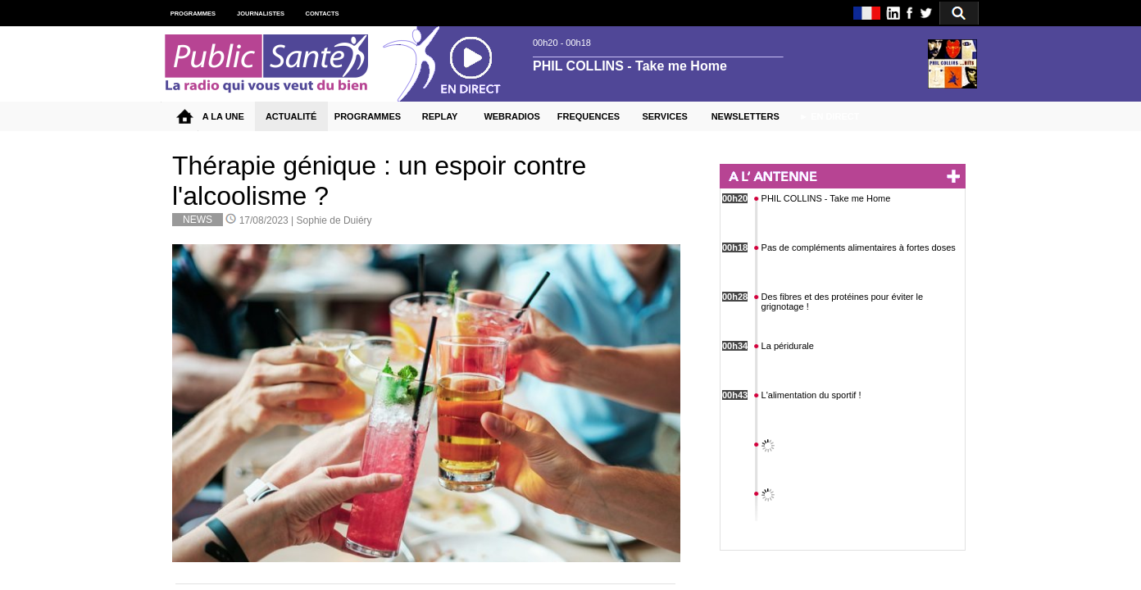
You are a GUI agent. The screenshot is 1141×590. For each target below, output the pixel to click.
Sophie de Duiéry (334, 220)
